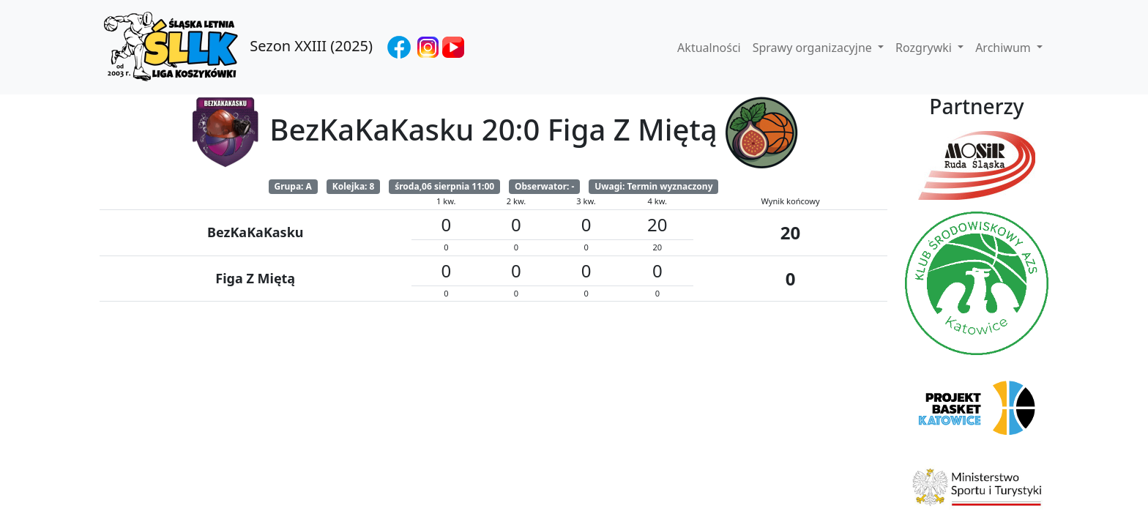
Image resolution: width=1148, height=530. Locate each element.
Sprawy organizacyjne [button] (814, 48)
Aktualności (709, 48)
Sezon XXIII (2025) (236, 47)
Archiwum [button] (1004, 48)
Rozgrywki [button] (925, 48)
